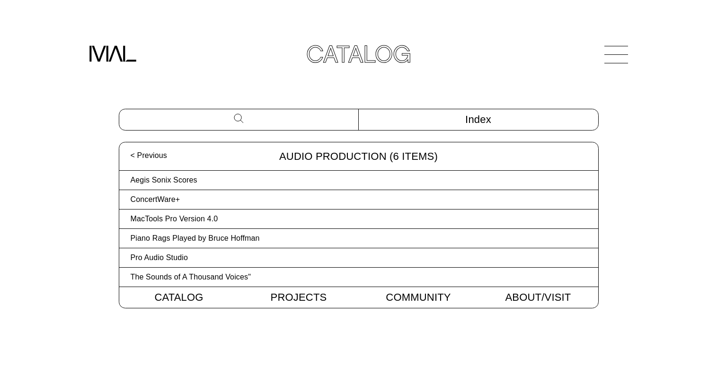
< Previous (149, 155)
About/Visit (538, 297)
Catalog (178, 297)
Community (418, 297)
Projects (299, 297)
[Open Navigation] (616, 54)
